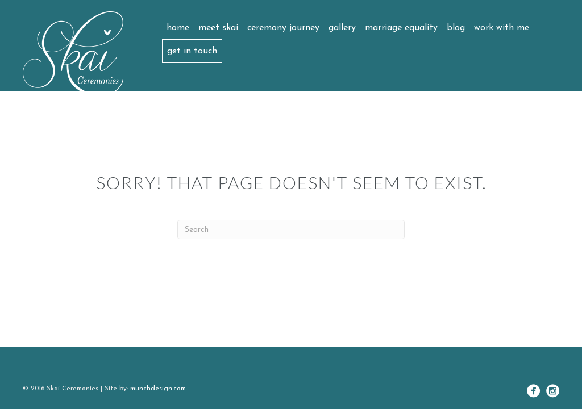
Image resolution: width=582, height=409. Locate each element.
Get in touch (192, 51)
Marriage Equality (401, 27)
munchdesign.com (158, 388)
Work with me (501, 27)
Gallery (342, 27)
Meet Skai (218, 27)
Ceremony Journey (283, 27)
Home (178, 27)
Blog (456, 27)
